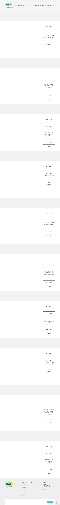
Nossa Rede (25, 5)
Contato (46, 5)
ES (52, 5)
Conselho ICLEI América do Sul (49, 41)
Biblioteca (42, 5)
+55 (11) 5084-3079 (46, 484)
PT (53, 5)
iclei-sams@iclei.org (49, 486)
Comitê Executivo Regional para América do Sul (49, 38)
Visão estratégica (25, 491)
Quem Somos (19, 5)
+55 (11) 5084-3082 (46, 485)
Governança (49, 33)
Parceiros (49, 53)
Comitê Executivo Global (49, 35)
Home (15, 5)
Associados (24, 486)
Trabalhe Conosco (25, 494)
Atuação (30, 5)
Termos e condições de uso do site (25, 496)
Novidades (36, 5)
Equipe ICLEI (48, 48)
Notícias (23, 487)
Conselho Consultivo (49, 44)
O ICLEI (49, 29)
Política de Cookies (25, 499)
